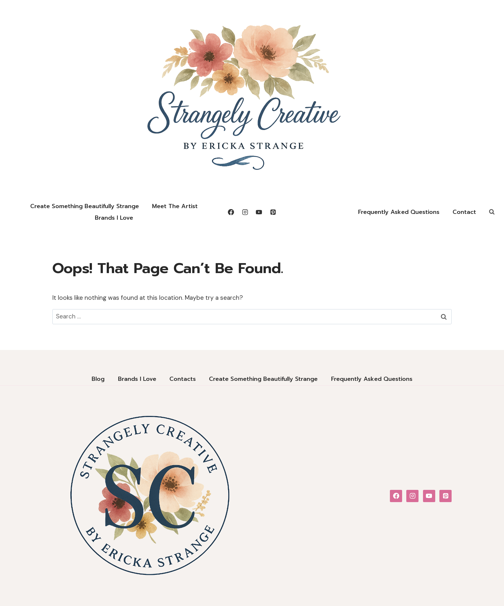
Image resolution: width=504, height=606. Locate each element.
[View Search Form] (492, 212)
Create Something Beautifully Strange (84, 206)
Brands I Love (114, 217)
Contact (464, 211)
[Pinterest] (273, 212)
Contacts (182, 378)
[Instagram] (245, 212)
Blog (98, 378)
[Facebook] (231, 212)
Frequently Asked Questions (398, 211)
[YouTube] (259, 212)
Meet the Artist (175, 206)
